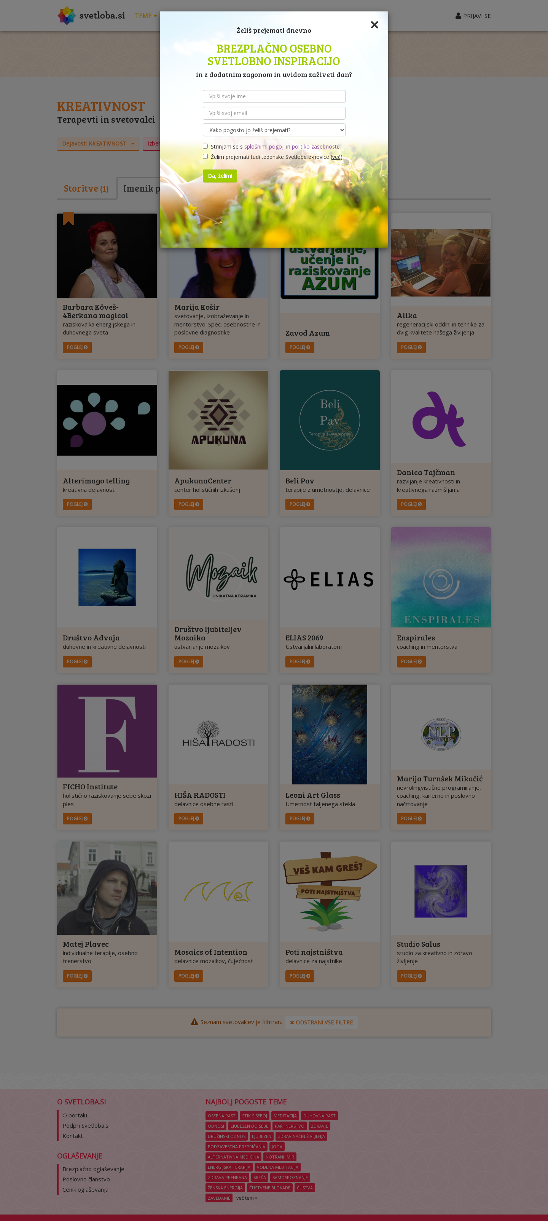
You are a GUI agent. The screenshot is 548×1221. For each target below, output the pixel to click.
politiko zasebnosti (315, 146)
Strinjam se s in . (271, 146)
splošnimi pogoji (264, 146)
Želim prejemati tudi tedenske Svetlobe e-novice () (272, 156)
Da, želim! (220, 175)
